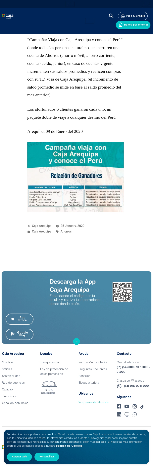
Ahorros (66, 231)
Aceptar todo (19, 456)
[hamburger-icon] (70, 4)
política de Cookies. (69, 446)
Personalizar (46, 456)
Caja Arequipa (42, 226)
